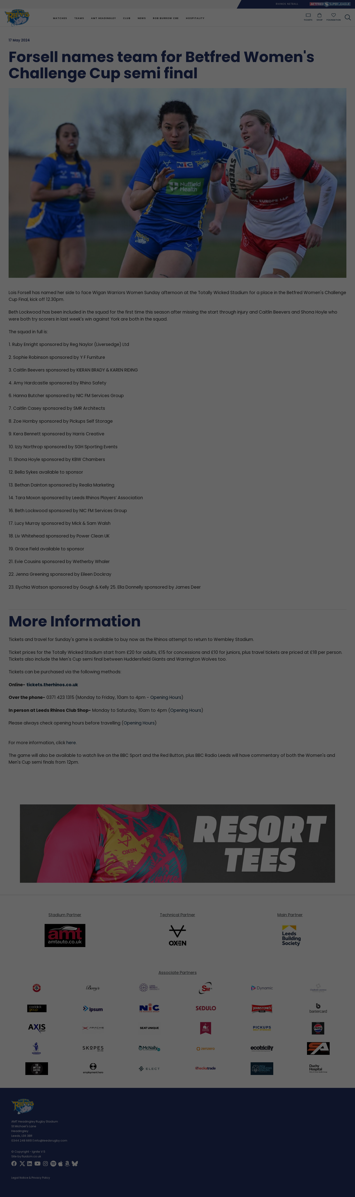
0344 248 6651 (21, 1140)
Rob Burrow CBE (166, 18)
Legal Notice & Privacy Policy (30, 1178)
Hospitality (195, 18)
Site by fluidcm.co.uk (26, 1156)
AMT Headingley (103, 18)
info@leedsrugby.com (50, 1140)
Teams (79, 18)
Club (126, 18)
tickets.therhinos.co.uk (52, 685)
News (142, 18)
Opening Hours (165, 698)
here (71, 743)
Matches (60, 18)
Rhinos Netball (287, 4)
